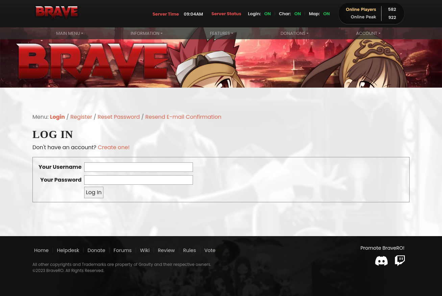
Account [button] (366, 33)
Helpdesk (68, 250)
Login (57, 117)
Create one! (113, 147)
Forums (122, 250)
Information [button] (144, 33)
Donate (96, 250)
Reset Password (119, 117)
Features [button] (220, 33)
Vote (210, 250)
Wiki (145, 250)
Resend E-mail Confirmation (183, 117)
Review (166, 250)
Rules (189, 250)
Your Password (60, 180)
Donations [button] (292, 33)
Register (81, 117)
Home (41, 250)
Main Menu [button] (68, 33)
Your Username (60, 167)
